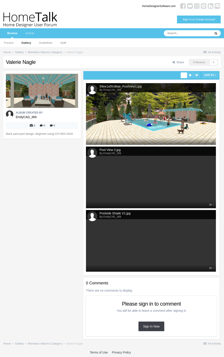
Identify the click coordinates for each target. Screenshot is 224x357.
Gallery (26, 42)
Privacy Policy (121, 352)
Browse (12, 35)
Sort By (210, 75)
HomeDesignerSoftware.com (159, 6)
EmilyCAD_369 (26, 117)
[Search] (187, 33)
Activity (29, 33)
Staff (63, 42)
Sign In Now (151, 326)
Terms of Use (99, 352)
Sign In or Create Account (199, 19)
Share (178, 62)
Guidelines (45, 42)
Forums (9, 42)
